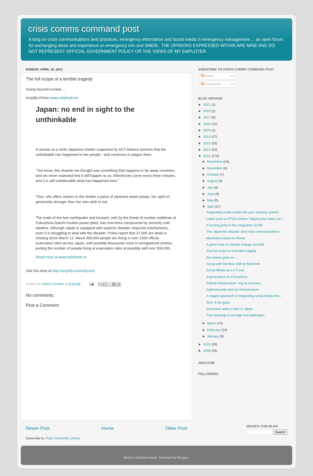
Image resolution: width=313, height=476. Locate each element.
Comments (211, 84)
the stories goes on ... (222, 257)
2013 (207, 143)
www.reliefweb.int (64, 98)
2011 (207, 156)
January (213, 336)
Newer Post (38, 428)
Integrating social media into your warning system (242, 212)
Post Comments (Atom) (63, 438)
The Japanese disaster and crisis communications (242, 231)
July (210, 187)
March (212, 323)
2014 (207, 136)
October (213, 174)
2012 (207, 149)
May (210, 200)
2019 (207, 111)
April (211, 206)
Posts (207, 76)
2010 (207, 344)
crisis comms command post (83, 29)
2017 (207, 117)
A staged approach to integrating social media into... (244, 296)
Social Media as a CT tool (225, 270)
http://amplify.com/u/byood (73, 271)
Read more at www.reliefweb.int (61, 257)
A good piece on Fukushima (226, 277)
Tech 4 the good (218, 302)
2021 (207, 104)
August (212, 181)
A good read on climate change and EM (235, 244)
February (214, 330)
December (215, 161)
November (215, 168)
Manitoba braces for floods (225, 238)
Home (107, 428)
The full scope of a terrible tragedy (231, 251)
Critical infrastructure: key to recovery (233, 283)
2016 (207, 124)
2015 (207, 130)
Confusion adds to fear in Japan (229, 309)
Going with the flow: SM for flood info (233, 264)
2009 (207, 350)
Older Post (176, 428)
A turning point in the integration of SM (234, 225)
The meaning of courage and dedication (235, 315)
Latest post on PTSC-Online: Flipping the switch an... (245, 219)
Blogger (182, 457)
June (211, 194)
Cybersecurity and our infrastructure (232, 289)
